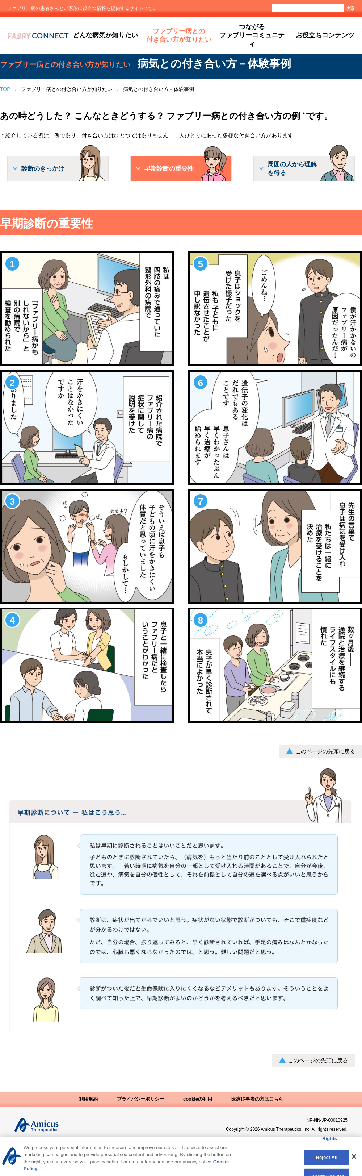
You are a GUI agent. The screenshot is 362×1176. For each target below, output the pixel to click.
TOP (5, 89)
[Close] (354, 1160)
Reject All (326, 1161)
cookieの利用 (197, 1099)
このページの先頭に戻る (325, 751)
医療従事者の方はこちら (257, 1099)
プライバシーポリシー (140, 1099)
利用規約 (88, 1099)
